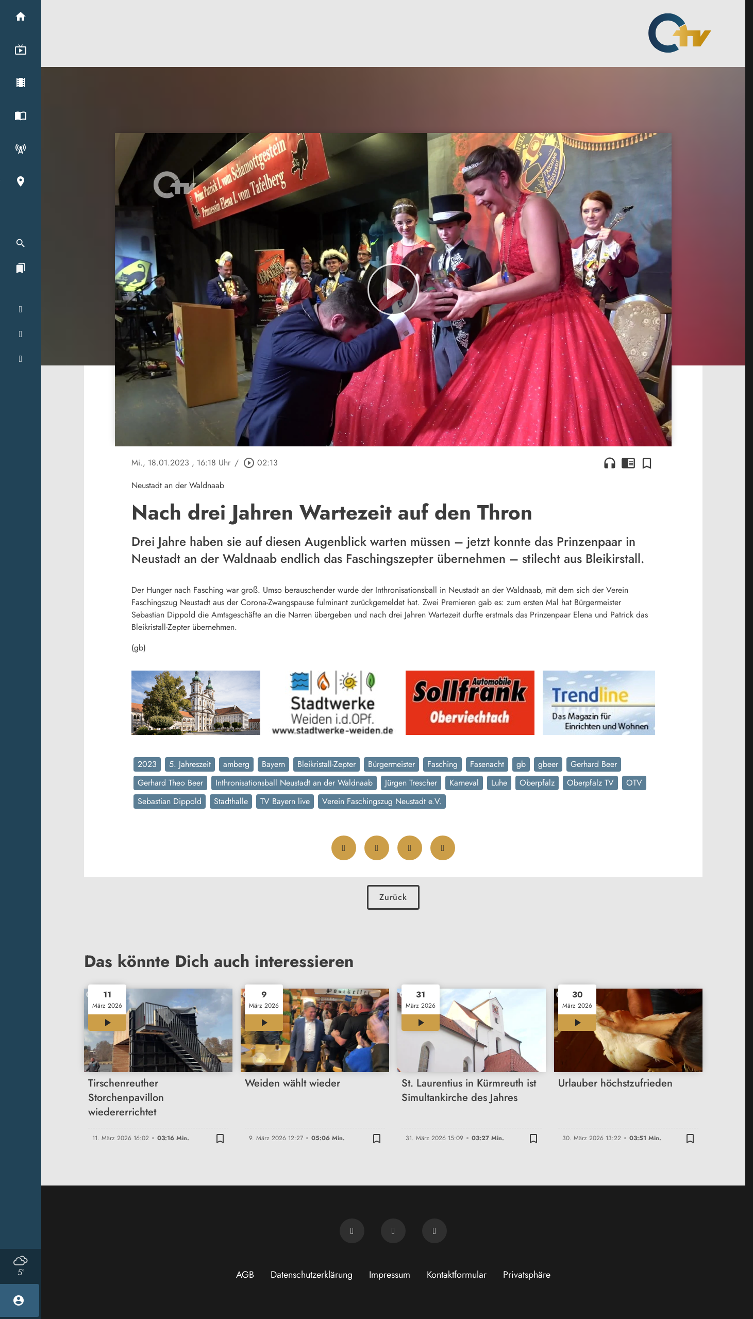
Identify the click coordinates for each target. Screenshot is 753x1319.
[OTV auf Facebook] (393, 1230)
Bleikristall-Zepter (326, 764)
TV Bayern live (285, 801)
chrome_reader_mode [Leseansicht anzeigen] (628, 463)
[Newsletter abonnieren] (352, 1230)
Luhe (499, 783)
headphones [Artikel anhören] (610, 463)
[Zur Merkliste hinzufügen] (647, 463)
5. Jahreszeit (190, 764)
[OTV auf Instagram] (434, 1230)
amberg (236, 764)
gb (521, 764)
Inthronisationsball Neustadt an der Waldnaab (294, 783)
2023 (147, 764)
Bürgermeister (391, 764)
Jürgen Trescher (411, 783)
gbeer (548, 764)
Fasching (442, 764)
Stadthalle (231, 801)
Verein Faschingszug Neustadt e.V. (382, 801)
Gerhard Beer (594, 764)
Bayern (273, 764)
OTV (634, 783)
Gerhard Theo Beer (170, 783)
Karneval (464, 783)
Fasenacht (487, 764)
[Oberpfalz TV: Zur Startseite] (680, 33)
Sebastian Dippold (170, 801)
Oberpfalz (537, 783)
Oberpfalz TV (590, 783)
